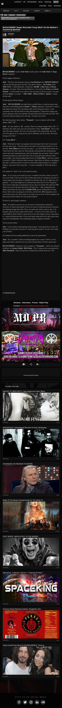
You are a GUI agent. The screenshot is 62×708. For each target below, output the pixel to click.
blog (16, 11)
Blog (5, 15)
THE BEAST (11, 33)
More (47, 11)
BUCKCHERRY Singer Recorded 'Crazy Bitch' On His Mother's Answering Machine (15, 18)
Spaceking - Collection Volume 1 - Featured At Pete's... (23, 573)
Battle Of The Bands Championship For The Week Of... (23, 500)
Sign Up (56, 2)
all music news (21, 15)
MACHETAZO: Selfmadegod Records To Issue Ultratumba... (25, 428)
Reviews (17, 303)
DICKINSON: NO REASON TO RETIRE (18, 464)
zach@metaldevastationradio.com (34, 306)
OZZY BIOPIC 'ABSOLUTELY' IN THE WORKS (20, 536)
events (37, 11)
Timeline (6, 11)
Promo (35, 303)
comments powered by (30, 375)
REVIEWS (57, 6)
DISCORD (42, 6)
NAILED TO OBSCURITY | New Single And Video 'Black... (24, 391)
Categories (12, 15)
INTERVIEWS (32, 2)
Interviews (26, 303)
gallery (26, 11)
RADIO (46, 2)
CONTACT (17, 2)
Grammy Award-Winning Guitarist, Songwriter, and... (22, 609)
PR (24, 2)
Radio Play (43, 303)
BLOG (40, 2)
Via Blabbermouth (9, 293)
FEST (50, 6)
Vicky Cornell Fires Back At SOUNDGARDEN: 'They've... (24, 645)
